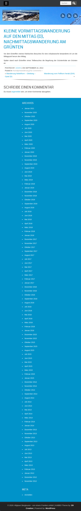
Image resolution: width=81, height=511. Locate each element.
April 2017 (28, 271)
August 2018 (29, 208)
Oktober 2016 (30, 295)
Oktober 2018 (30, 200)
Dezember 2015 (31, 334)
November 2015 (31, 338)
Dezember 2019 (31, 156)
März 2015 (29, 370)
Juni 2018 (28, 216)
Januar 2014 (29, 426)
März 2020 (29, 144)
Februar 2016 (30, 327)
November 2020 (31, 112)
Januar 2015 (29, 378)
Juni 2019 (28, 172)
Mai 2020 (28, 136)
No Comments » (36, 71)
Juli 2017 (28, 259)
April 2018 (28, 223)
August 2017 (29, 255)
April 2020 (28, 140)
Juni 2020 (28, 132)
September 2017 (31, 251)
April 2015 (28, 366)
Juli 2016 (28, 307)
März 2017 (29, 275)
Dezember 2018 (31, 192)
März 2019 (29, 180)
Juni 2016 (28, 311)
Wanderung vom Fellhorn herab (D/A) (59, 73)
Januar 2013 (29, 473)
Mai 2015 (28, 362)
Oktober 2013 (30, 438)
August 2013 (29, 445)
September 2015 (31, 346)
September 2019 (31, 164)
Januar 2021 (29, 108)
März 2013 (29, 465)
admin (18, 68)
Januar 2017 (29, 283)
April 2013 (28, 461)
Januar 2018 (29, 235)
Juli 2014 (28, 402)
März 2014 (29, 418)
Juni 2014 (28, 406)
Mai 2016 (28, 315)
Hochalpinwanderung (21, 71)
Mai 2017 (28, 267)
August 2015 (29, 350)
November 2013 (31, 434)
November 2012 (31, 481)
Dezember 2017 (31, 239)
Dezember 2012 (31, 477)
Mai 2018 (28, 219)
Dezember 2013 (31, 430)
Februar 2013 (30, 469)
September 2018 (31, 204)
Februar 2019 (30, 184)
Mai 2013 (28, 457)
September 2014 (31, 394)
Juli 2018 (28, 211)
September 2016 (31, 299)
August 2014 (29, 398)
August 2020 (29, 124)
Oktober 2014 (30, 390)
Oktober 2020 (30, 116)
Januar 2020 (29, 152)
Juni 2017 (28, 263)
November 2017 (31, 243)
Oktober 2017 (30, 247)
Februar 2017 (30, 279)
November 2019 (31, 160)
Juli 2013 (28, 449)
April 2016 (28, 319)
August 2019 (29, 168)
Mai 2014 (28, 410)
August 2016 (29, 303)
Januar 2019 (29, 188)
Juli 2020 (28, 128)
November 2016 (31, 291)
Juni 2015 (28, 358)
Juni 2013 (28, 453)
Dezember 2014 (31, 382)
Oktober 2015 (30, 342)
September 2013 (31, 441)
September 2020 (31, 120)
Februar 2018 (30, 231)
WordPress (50, 508)
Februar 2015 (30, 374)
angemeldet (15, 92)
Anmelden (28, 495)
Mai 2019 (28, 176)
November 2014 (31, 386)
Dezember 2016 (31, 287)
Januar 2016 (29, 330)
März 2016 (29, 322)
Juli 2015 (28, 354)
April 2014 (28, 414)
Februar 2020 (30, 148)
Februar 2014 (30, 422)
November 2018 (31, 196)
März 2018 (29, 227)
